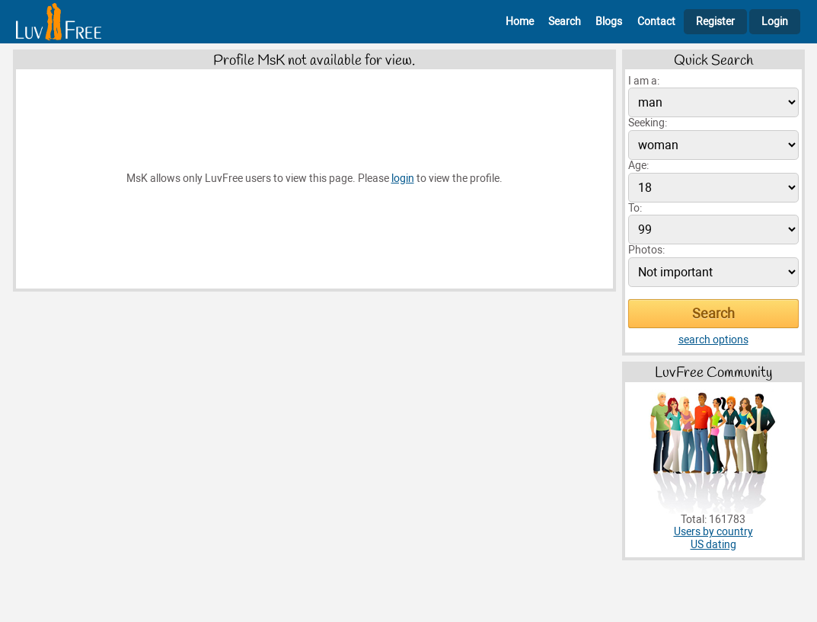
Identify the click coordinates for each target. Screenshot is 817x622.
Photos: (646, 250)
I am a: (643, 81)
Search (564, 21)
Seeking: (647, 122)
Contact (656, 21)
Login (774, 21)
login (402, 178)
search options (713, 339)
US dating (713, 544)
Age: (638, 165)
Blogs (608, 21)
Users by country (713, 531)
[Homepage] (58, 21)
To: (635, 208)
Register (715, 21)
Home (520, 21)
